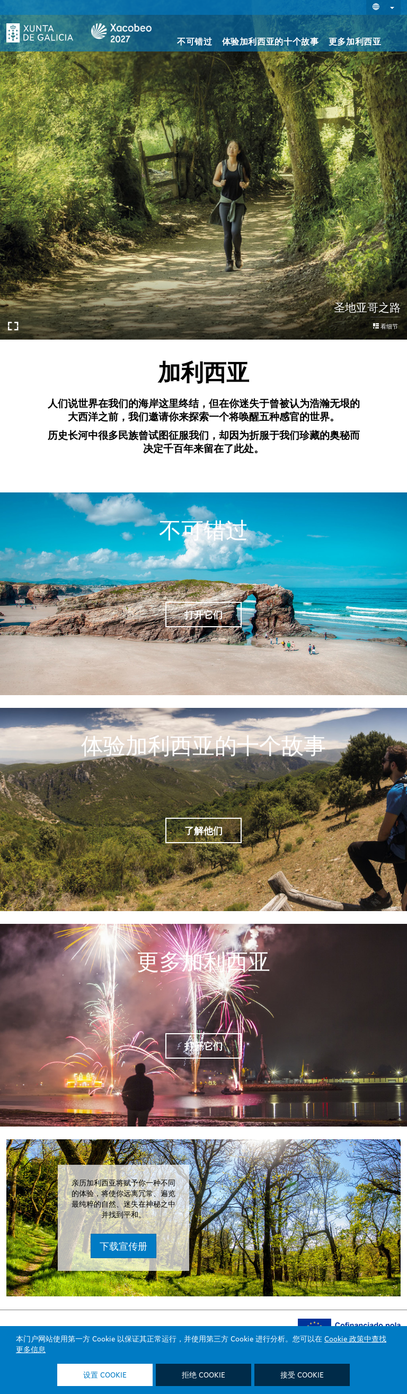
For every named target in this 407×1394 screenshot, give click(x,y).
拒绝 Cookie (203, 1375)
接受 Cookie (302, 1375)
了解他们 (203, 830)
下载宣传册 (192, 1246)
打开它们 (203, 614)
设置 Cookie (105, 1375)
